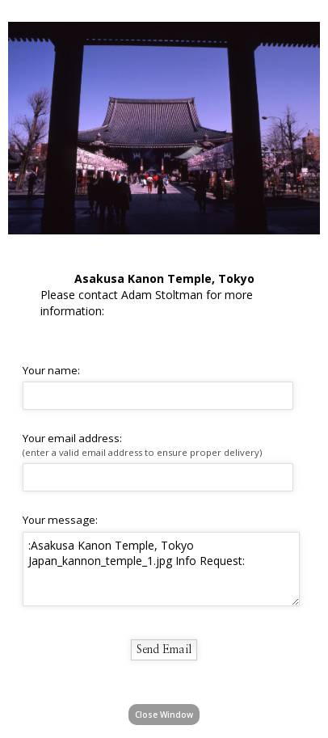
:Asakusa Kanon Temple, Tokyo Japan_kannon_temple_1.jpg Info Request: (161, 569)
